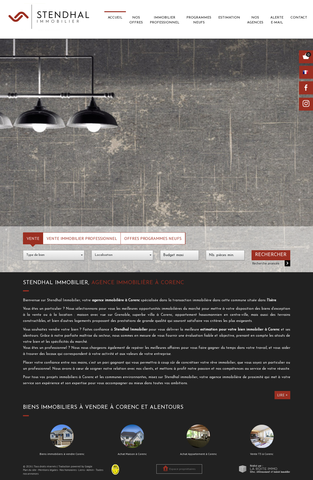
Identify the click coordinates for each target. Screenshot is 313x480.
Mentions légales (48, 470)
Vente (33, 238)
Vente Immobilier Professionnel (82, 238)
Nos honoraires (68, 470)
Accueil (115, 17)
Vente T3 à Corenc (261, 454)
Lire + (282, 395)
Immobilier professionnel (164, 20)
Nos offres (136, 20)
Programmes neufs (198, 20)
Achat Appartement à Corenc (198, 454)
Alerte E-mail (276, 20)
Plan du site (29, 470)
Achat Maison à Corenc (132, 454)
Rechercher (271, 255)
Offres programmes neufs (152, 238)
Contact (298, 17)
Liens (81, 470)
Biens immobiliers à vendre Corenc (62, 454)
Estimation (229, 17)
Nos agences (255, 20)
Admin (90, 470)
